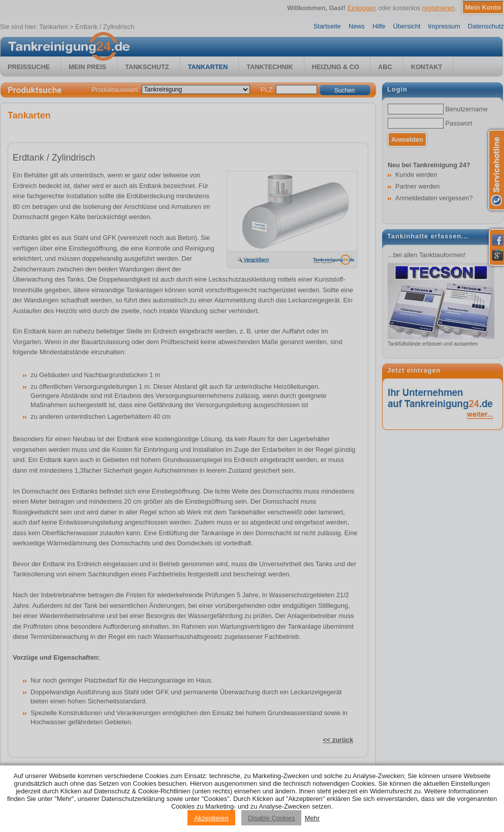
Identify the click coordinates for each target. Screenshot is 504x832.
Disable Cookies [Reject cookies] (271, 818)
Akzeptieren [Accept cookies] (211, 818)
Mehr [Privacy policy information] (312, 818)
